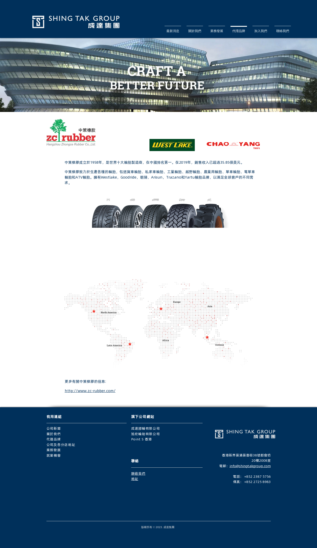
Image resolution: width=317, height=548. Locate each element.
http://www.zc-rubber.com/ (90, 390)
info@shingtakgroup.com (250, 465)
